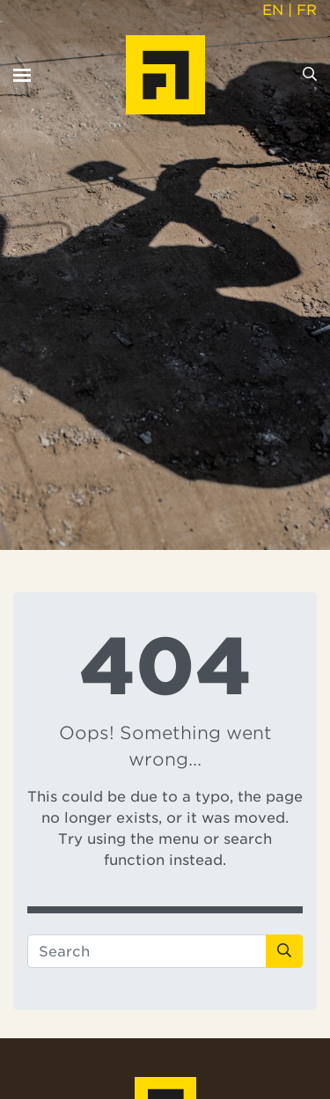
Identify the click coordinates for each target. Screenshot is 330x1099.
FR (307, 10)
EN (272, 10)
